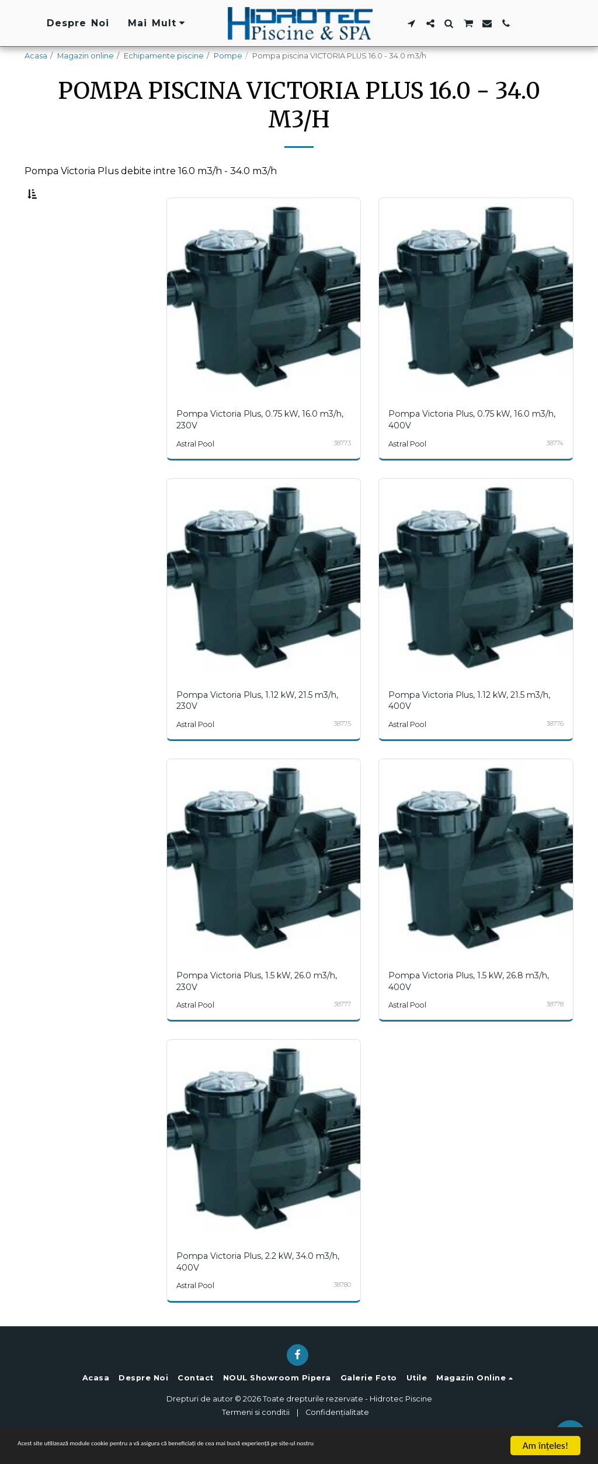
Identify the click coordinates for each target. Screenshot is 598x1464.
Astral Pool (197, 470)
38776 (554, 750)
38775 (341, 750)
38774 (554, 470)
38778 (554, 1030)
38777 (341, 1030)
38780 (341, 1310)
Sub (62, 252)
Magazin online (85, 55)
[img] (264, 323)
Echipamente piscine (164, 55)
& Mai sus (73, 314)
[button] (411, 23)
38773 (341, 470)
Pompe (228, 55)
